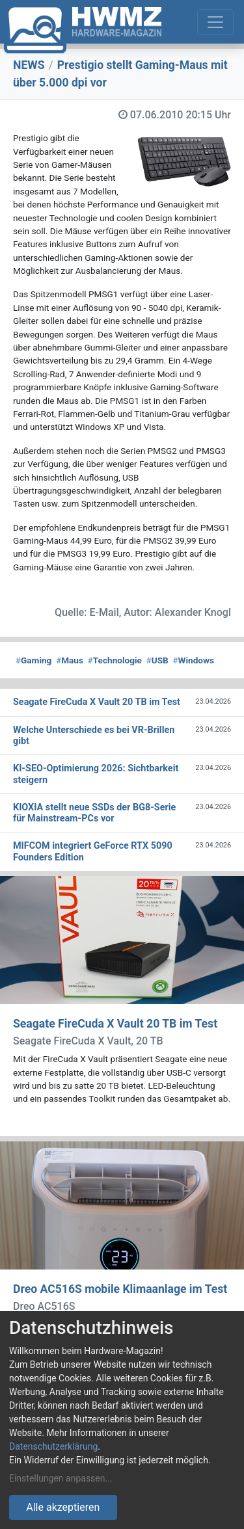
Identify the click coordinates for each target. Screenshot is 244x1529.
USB (157, 660)
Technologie (115, 660)
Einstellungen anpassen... (61, 1478)
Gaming (33, 660)
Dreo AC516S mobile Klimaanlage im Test (120, 1289)
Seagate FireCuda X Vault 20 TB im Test (115, 1023)
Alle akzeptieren (63, 1507)
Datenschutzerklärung (53, 1446)
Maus (69, 660)
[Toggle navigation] (215, 22)
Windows (192, 660)
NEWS (29, 65)
